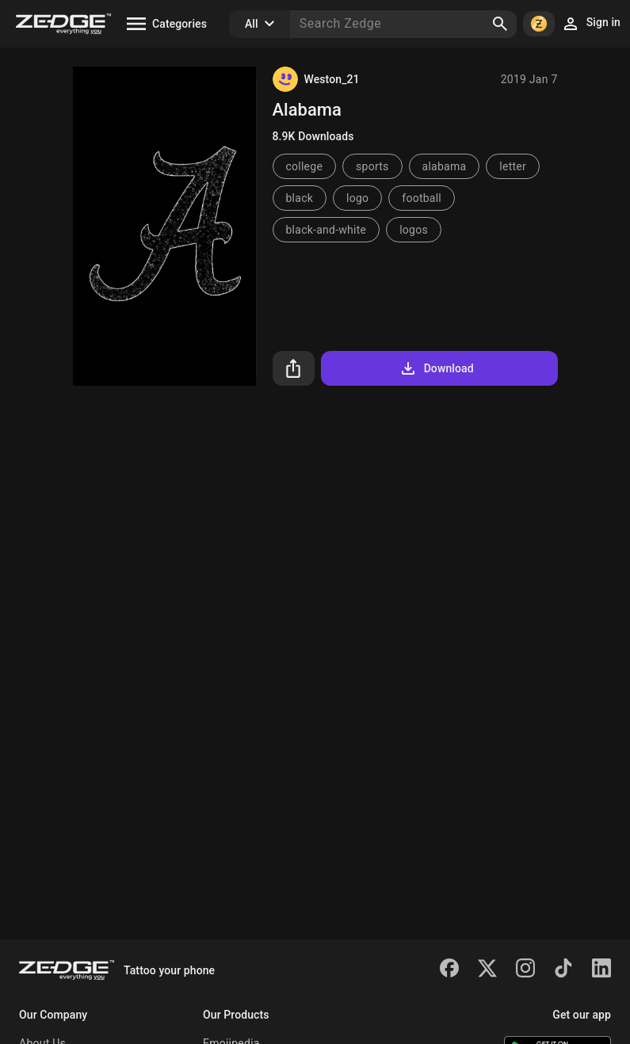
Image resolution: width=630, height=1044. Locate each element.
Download (436, 368)
